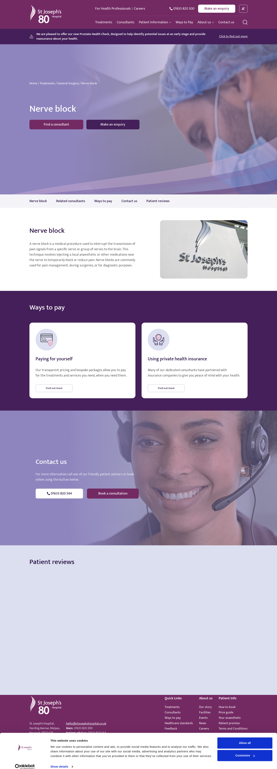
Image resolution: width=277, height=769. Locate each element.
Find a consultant (56, 124)
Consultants (173, 712)
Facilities (205, 712)
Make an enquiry (216, 9)
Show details (59, 761)
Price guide (226, 712)
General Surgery (68, 83)
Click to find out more (233, 36)
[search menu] (245, 22)
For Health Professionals (113, 8)
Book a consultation (113, 493)
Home (33, 83)
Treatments (47, 83)
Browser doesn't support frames (138, 604)
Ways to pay (173, 717)
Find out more (54, 388)
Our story (205, 707)
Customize (245, 750)
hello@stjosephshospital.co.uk (86, 723)
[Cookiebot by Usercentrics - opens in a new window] (25, 761)
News (202, 723)
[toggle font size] (243, 9)
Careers (139, 8)
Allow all (245, 737)
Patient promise (229, 723)
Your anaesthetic (230, 717)
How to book (227, 707)
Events (203, 717)
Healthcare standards (179, 723)
